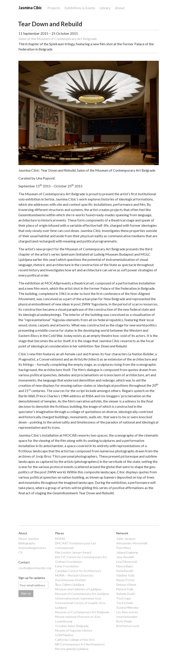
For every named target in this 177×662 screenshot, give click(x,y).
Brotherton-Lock (127, 626)
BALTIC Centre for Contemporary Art (81, 557)
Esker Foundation (67, 566)
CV (20, 552)
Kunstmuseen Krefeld (70, 580)
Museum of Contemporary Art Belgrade (82, 612)
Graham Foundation (68, 561)
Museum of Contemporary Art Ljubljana (82, 594)
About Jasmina (28, 538)
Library (105, 8)
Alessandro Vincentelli (131, 543)
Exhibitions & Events (79, 8)
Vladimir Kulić (125, 575)
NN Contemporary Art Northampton (80, 644)
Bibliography (26, 543)
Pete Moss (123, 548)
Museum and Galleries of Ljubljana (78, 589)
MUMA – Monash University (74, 575)
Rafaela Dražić (125, 594)
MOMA (60, 538)
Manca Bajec (124, 566)
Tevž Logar (123, 598)
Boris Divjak (124, 621)
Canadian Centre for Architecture (78, 571)
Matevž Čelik (124, 589)
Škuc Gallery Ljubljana (69, 584)
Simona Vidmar (126, 584)
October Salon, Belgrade (72, 626)
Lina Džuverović (127, 561)
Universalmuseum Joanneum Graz (78, 598)
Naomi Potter (125, 580)
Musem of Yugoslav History (73, 630)
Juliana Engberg (127, 552)
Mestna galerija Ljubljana (71, 649)
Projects (53, 8)
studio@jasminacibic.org (34, 568)
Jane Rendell (125, 557)
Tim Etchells (124, 603)
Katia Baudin (125, 571)
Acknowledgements (32, 548)
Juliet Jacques (126, 538)
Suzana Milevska (127, 607)
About (120, 8)
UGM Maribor (64, 635)
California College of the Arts (75, 639)
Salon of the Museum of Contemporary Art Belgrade (57, 39)
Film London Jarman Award (73, 552)
